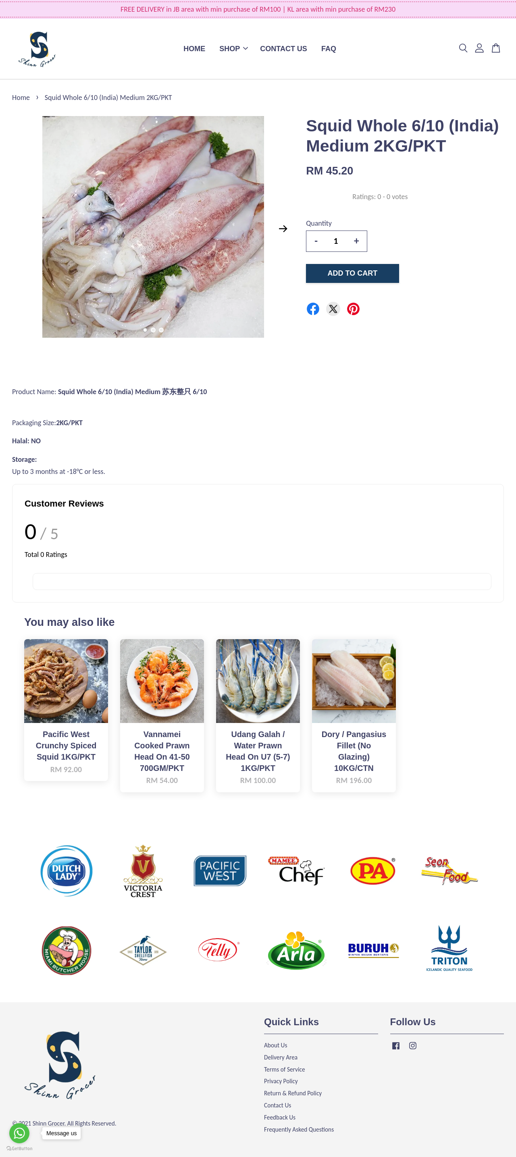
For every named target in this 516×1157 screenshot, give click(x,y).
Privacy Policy (281, 1081)
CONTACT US (283, 49)
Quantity (319, 223)
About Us (275, 1045)
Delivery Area (281, 1057)
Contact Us (277, 1105)
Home (21, 97)
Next (283, 229)
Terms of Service (284, 1069)
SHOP (233, 49)
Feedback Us (279, 1117)
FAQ (328, 49)
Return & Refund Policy (293, 1093)
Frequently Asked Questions (299, 1129)
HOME (194, 49)
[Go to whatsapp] (19, 1133)
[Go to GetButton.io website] (19, 1148)
